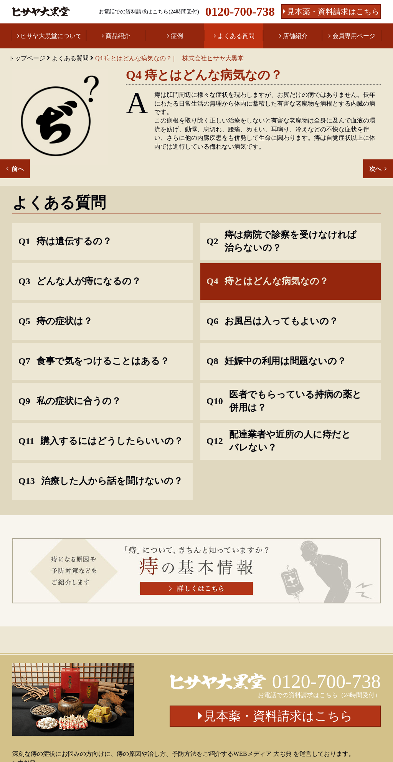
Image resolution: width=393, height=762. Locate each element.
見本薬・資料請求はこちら (333, 11)
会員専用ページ (353, 36)
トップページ (26, 58)
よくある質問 (236, 36)
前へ (18, 169)
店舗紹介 (295, 36)
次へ (375, 169)
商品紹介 (118, 36)
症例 (177, 36)
